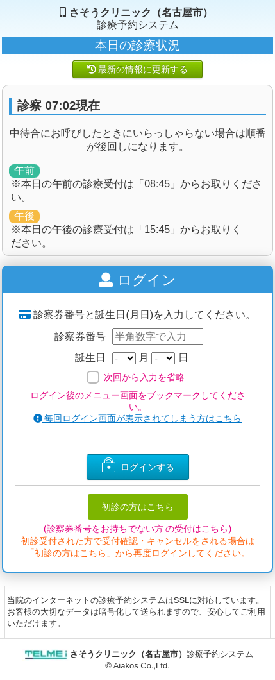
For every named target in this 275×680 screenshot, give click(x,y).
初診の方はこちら (138, 507)
